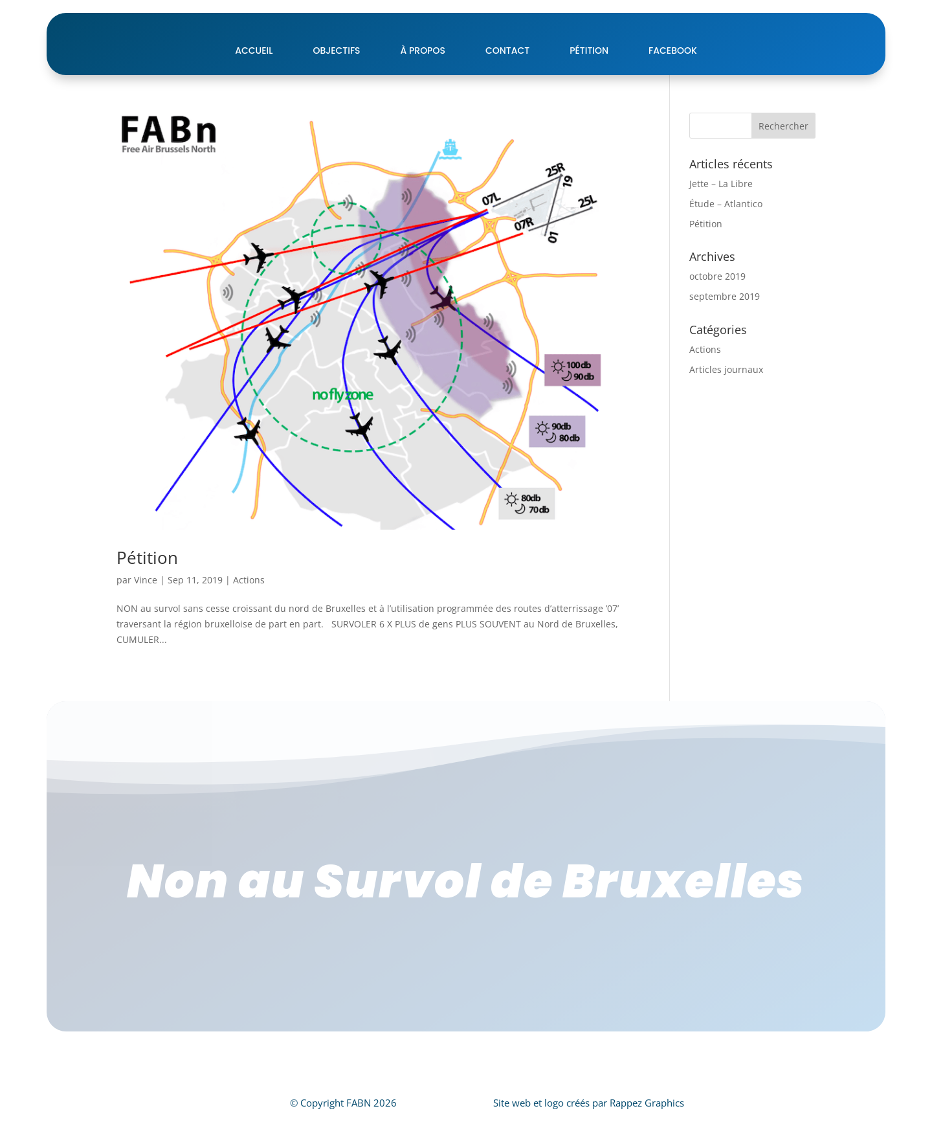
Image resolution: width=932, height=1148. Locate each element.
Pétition (147, 590)
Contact (507, 82)
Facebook (673, 82)
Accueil (253, 82)
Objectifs (336, 82)
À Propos (423, 82)
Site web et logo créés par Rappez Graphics (588, 1135)
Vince (145, 612)
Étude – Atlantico (725, 236)
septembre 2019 (724, 328)
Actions (249, 612)
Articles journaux (726, 402)
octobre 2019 (717, 308)
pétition (589, 82)
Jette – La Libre (721, 216)
